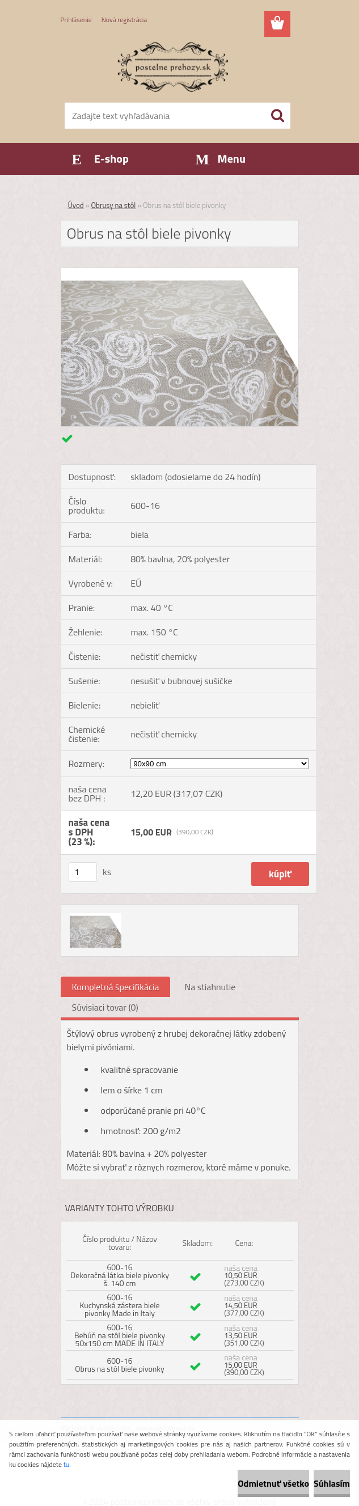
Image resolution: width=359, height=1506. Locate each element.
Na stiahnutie (209, 987)
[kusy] (83, 872)
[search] (277, 116)
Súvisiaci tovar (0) (105, 1007)
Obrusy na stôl (113, 205)
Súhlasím (332, 1483)
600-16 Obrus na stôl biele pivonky (119, 1365)
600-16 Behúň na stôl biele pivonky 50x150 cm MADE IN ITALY (119, 1335)
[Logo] (173, 65)
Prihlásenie (76, 19)
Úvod (76, 205)
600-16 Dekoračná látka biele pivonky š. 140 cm (119, 1275)
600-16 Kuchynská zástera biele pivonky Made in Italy (120, 1305)
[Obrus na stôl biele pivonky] (179, 272)
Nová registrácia (124, 19)
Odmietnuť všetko (273, 1483)
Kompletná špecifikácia (115, 987)
